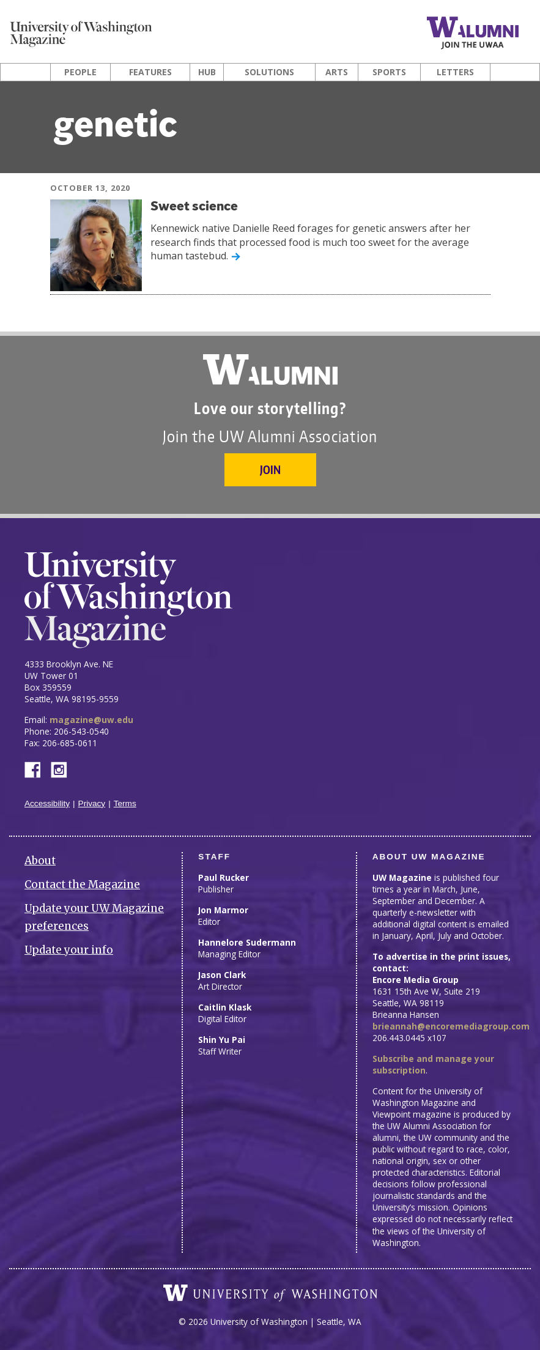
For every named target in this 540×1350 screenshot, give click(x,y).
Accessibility (47, 803)
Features (150, 72)
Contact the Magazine (82, 884)
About (40, 860)
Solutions (269, 72)
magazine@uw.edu (91, 719)
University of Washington (270, 1293)
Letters (455, 72)
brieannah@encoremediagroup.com (451, 1026)
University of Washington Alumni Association (270, 369)
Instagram (63, 768)
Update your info (68, 950)
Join (270, 469)
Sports (389, 72)
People (80, 72)
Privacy (92, 803)
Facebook (37, 768)
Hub (207, 72)
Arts (336, 72)
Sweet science (194, 207)
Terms (125, 803)
